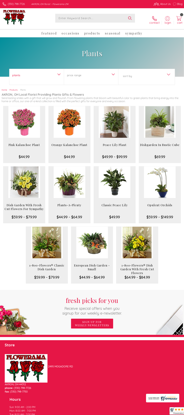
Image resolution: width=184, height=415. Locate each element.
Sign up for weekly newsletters (92, 320)
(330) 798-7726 (16, 4)
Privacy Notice (128, 411)
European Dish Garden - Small (92, 264)
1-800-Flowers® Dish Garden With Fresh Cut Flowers (137, 266)
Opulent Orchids (159, 202)
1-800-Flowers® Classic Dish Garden (46, 264)
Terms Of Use (110, 411)
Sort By (127, 73)
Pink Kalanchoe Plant (24, 142)
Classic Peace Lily (115, 202)
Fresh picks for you (92, 303)
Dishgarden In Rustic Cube (160, 142)
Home (4, 87)
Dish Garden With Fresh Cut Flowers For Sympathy (24, 204)
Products (13, 87)
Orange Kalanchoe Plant (69, 142)
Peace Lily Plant (114, 142)
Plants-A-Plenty (69, 202)
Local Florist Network (151, 411)
